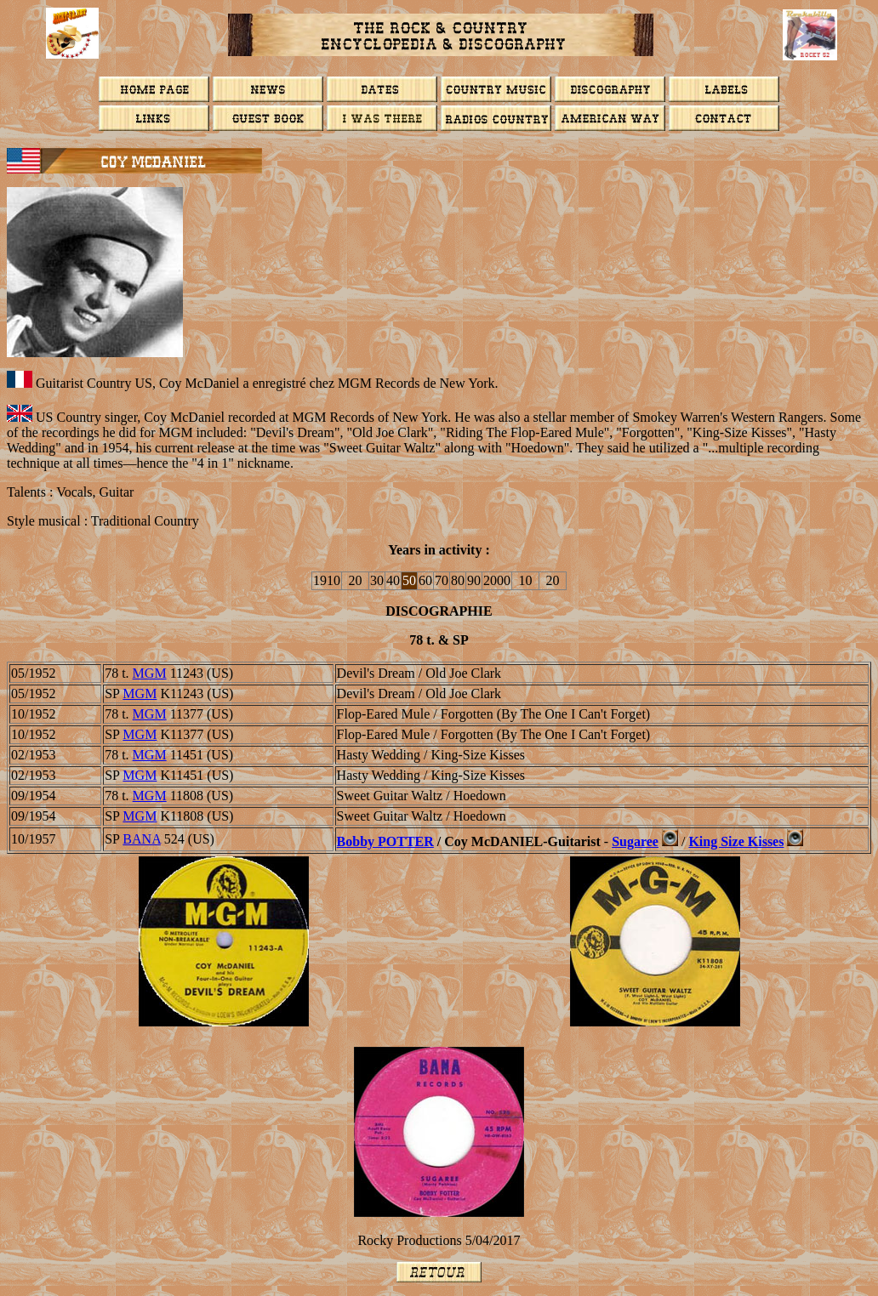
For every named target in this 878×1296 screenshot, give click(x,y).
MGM (150, 673)
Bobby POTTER (385, 841)
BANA (141, 839)
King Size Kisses (736, 841)
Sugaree (635, 841)
